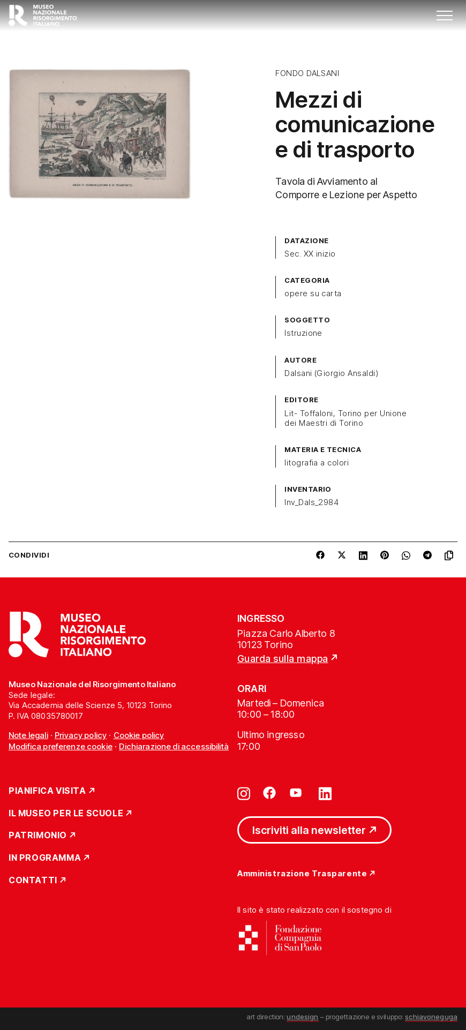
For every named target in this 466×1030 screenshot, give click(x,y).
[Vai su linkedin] (325, 792)
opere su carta (313, 293)
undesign (302, 1016)
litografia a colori (316, 463)
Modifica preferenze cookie (60, 746)
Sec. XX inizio (310, 254)
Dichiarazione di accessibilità (174, 746)
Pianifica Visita (47, 791)
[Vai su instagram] (243, 792)
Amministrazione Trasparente (302, 873)
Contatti (33, 880)
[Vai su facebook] (269, 792)
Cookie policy (139, 735)
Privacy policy (81, 735)
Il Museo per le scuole (66, 813)
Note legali (28, 735)
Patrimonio (38, 835)
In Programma (45, 858)
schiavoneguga (431, 1016)
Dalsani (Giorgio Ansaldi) (331, 373)
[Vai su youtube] (297, 792)
